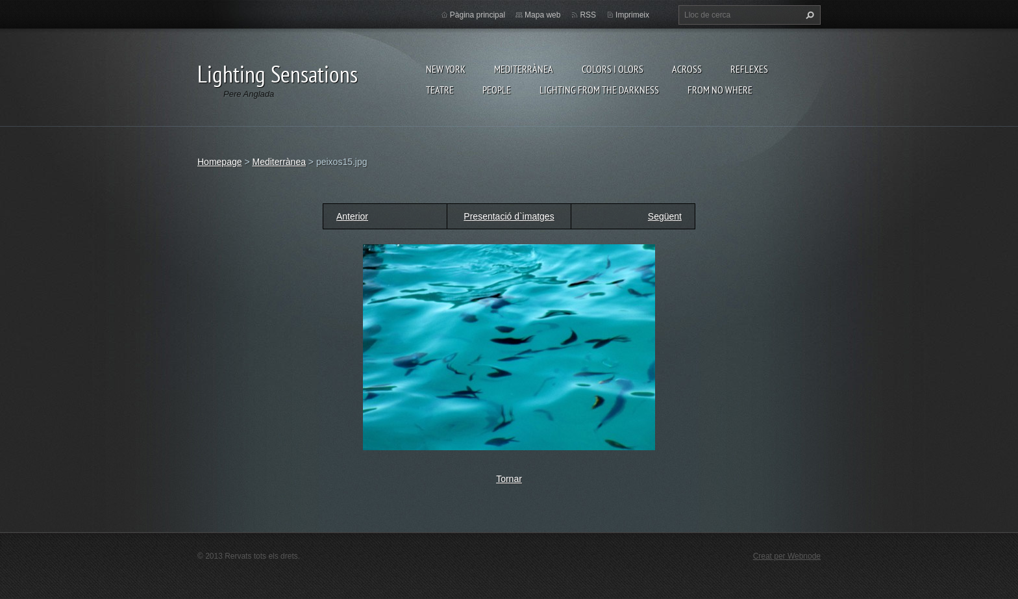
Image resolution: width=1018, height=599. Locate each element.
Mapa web (542, 14)
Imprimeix (632, 14)
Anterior (352, 216)
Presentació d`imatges (509, 216)
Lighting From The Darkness (599, 89)
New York (446, 68)
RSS (588, 14)
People (496, 89)
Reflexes (749, 68)
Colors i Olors (612, 68)
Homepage (219, 162)
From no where (720, 89)
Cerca (808, 15)
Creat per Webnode (787, 556)
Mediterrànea (523, 68)
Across (687, 68)
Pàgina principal (477, 14)
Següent (665, 216)
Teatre (440, 89)
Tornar (509, 479)
